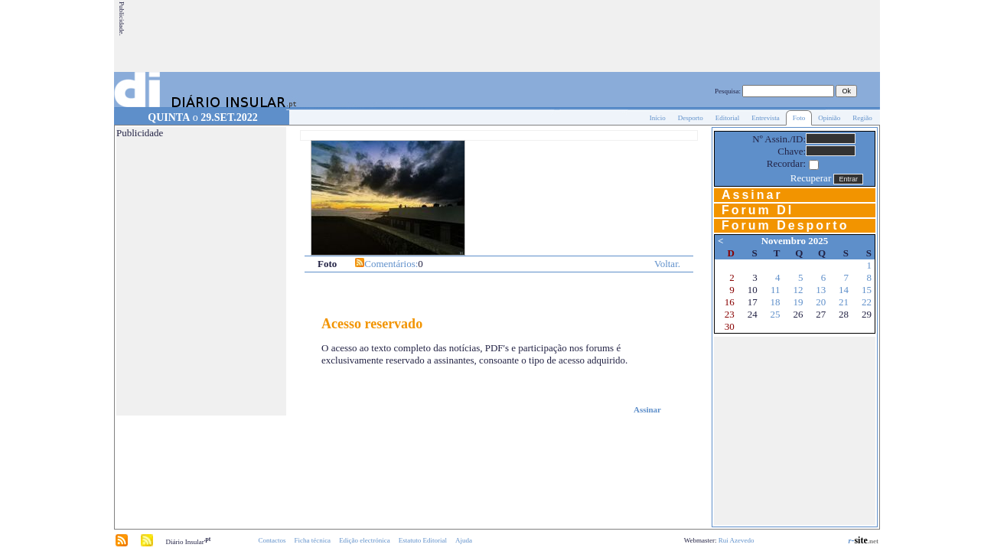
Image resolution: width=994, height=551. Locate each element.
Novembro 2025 (795, 240)
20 (821, 302)
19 (798, 302)
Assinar (647, 409)
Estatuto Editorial (423, 540)
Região (862, 118)
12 (798, 289)
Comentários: (391, 263)
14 (844, 289)
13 (821, 289)
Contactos (271, 540)
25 (776, 314)
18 (776, 302)
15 (867, 289)
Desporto (690, 118)
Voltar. (667, 263)
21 (844, 302)
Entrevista (765, 118)
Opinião (829, 118)
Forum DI (758, 210)
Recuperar (810, 178)
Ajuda (463, 540)
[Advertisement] (599, 36)
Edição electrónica (364, 540)
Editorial (727, 118)
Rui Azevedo (736, 540)
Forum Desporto (785, 225)
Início (658, 118)
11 (776, 289)
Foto (799, 118)
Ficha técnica (312, 540)
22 (867, 302)
